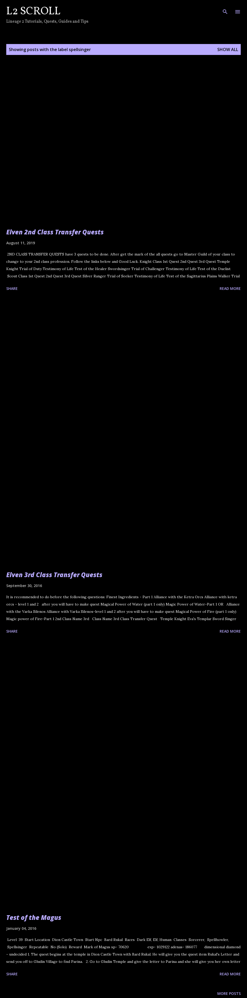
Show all (227, 49)
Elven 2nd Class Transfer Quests (55, 232)
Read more (230, 288)
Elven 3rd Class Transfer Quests (54, 574)
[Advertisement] (123, 351)
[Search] (225, 9)
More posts (229, 993)
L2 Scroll (33, 11)
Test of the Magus (33, 917)
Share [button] (12, 288)
